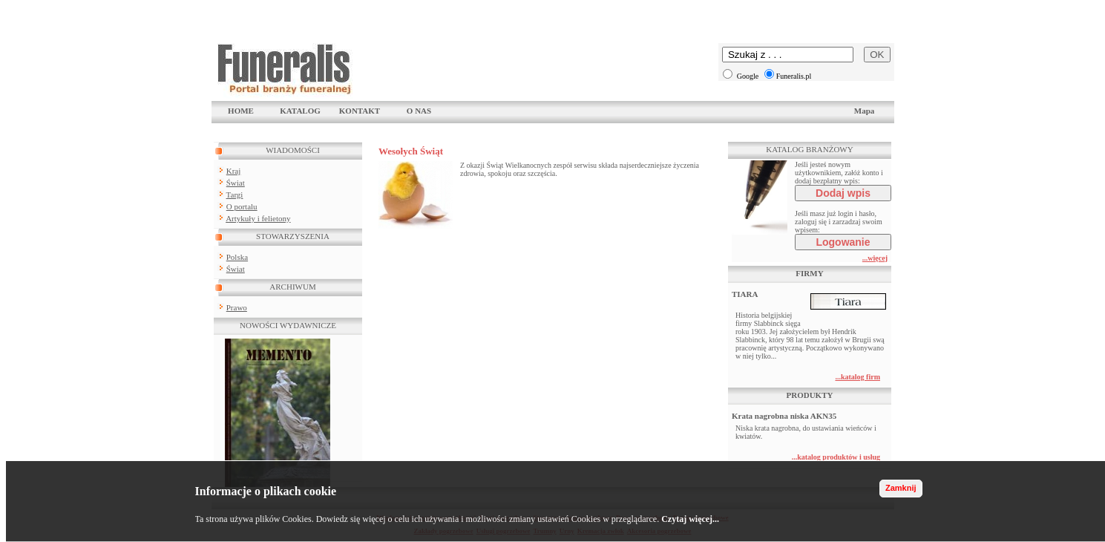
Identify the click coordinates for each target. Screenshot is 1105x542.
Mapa (864, 110)
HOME (241, 110)
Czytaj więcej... (690, 519)
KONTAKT (359, 110)
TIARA (745, 294)
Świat (235, 182)
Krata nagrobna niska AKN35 (784, 415)
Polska (237, 256)
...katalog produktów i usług (836, 457)
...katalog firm (857, 377)
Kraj (233, 170)
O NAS (419, 110)
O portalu (242, 206)
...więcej (875, 258)
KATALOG (300, 110)
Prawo (236, 307)
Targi (234, 194)
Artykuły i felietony (258, 218)
